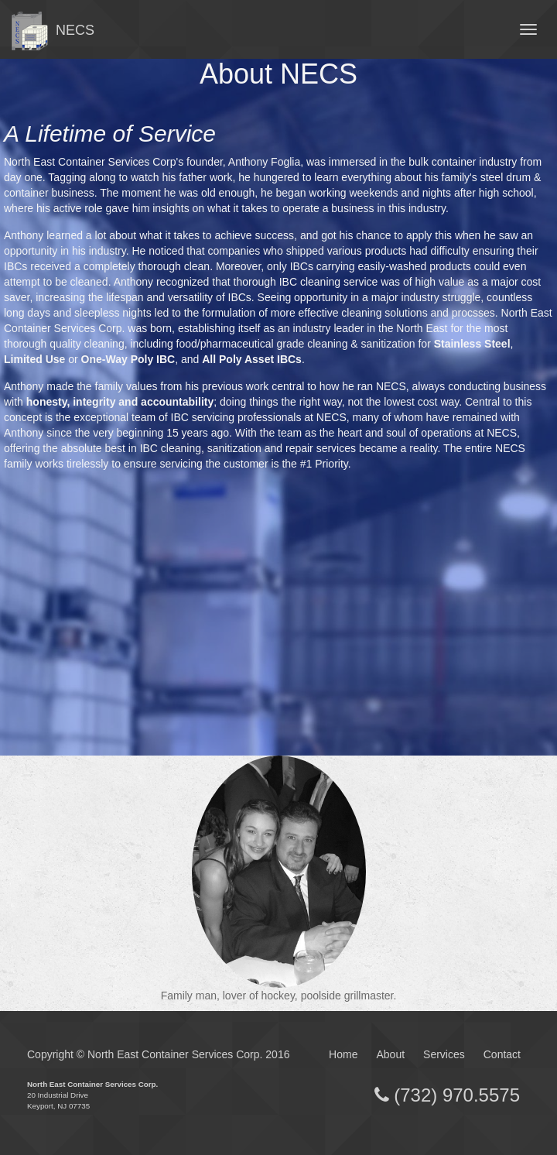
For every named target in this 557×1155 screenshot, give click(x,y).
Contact (502, 1054)
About (390, 1054)
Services (444, 1054)
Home (343, 1054)
